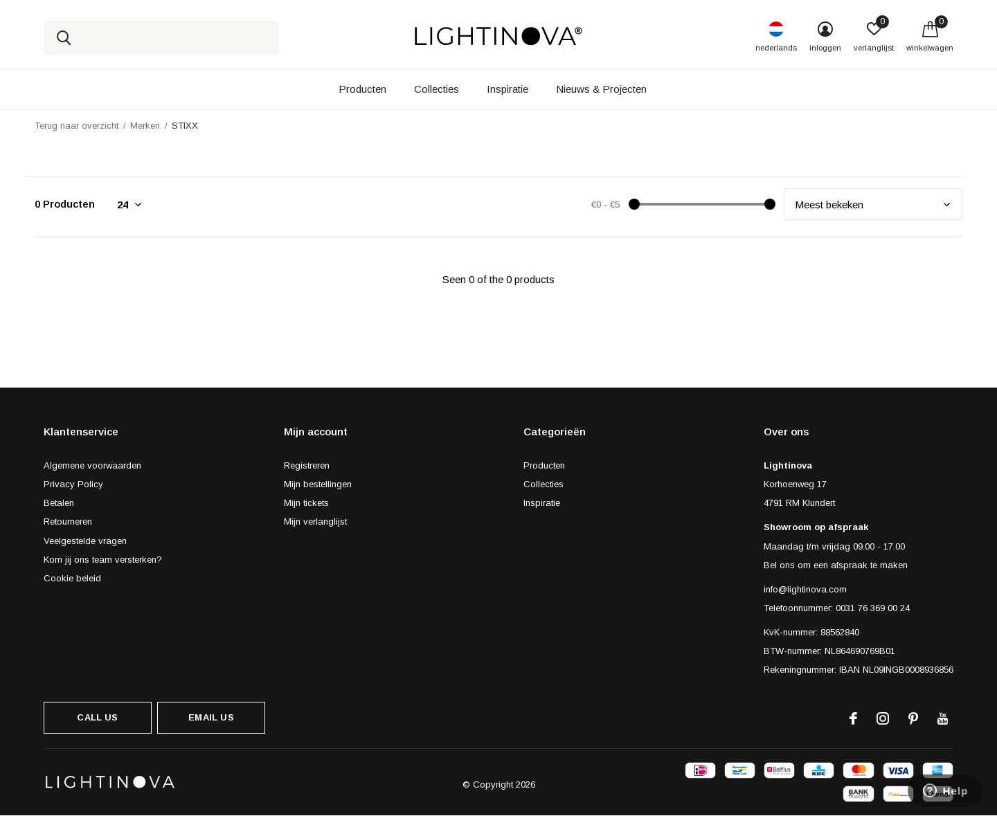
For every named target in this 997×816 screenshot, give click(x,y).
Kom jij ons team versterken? (103, 559)
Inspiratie (507, 89)
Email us (210, 717)
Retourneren (68, 521)
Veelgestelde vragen (85, 541)
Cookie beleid (72, 578)
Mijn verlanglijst (315, 521)
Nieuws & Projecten (601, 89)
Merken (145, 125)
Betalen (59, 503)
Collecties (436, 89)
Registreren (307, 465)
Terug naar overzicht (76, 125)
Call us (97, 717)
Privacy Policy (73, 484)
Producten (362, 89)
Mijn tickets (306, 503)
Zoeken (63, 38)
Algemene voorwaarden (92, 465)
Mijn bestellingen (318, 484)
